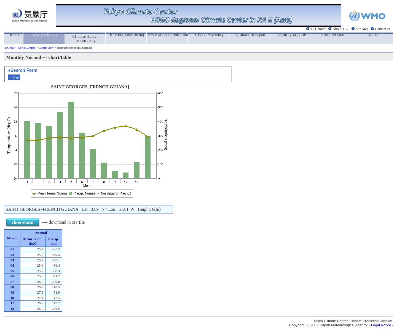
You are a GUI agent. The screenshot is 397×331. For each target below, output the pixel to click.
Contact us (382, 29)
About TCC (341, 29)
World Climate (26, 47)
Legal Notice (381, 325)
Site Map (362, 29)
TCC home (318, 29)
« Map (14, 77)
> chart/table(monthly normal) (73, 47)
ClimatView (46, 47)
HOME (9, 47)
